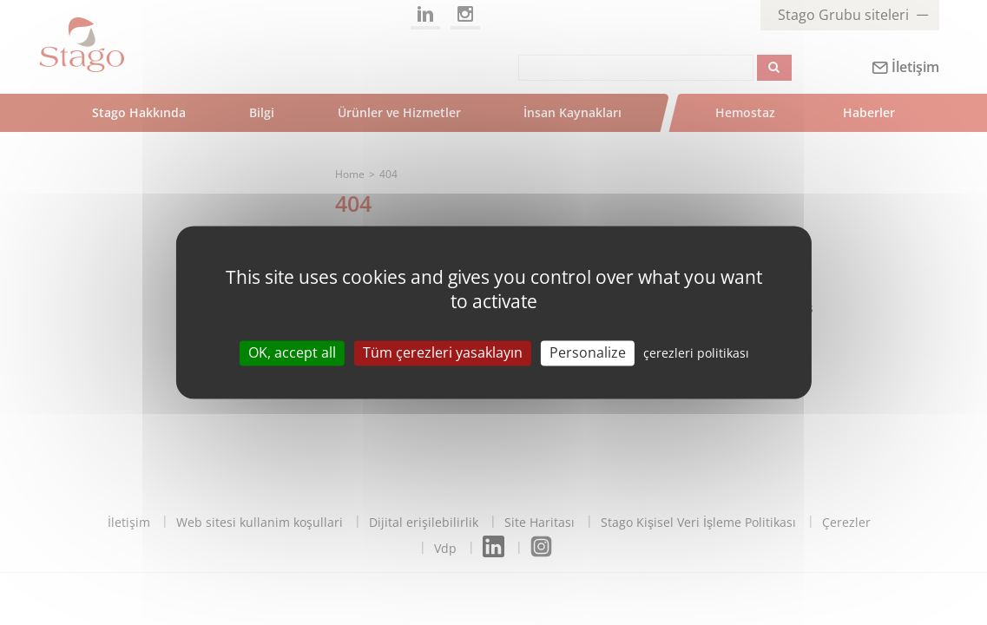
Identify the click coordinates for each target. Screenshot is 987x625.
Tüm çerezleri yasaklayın (443, 352)
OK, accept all (292, 352)
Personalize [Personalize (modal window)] (587, 352)
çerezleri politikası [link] (696, 353)
